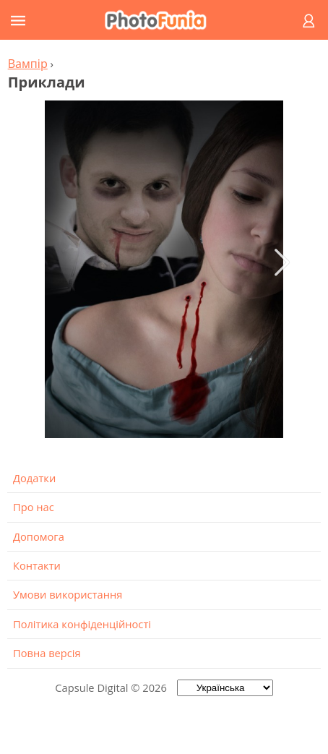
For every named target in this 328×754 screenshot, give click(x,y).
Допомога (38, 536)
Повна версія (47, 653)
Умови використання (67, 594)
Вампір (28, 64)
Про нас (33, 507)
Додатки (34, 478)
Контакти (37, 565)
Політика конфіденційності (82, 624)
